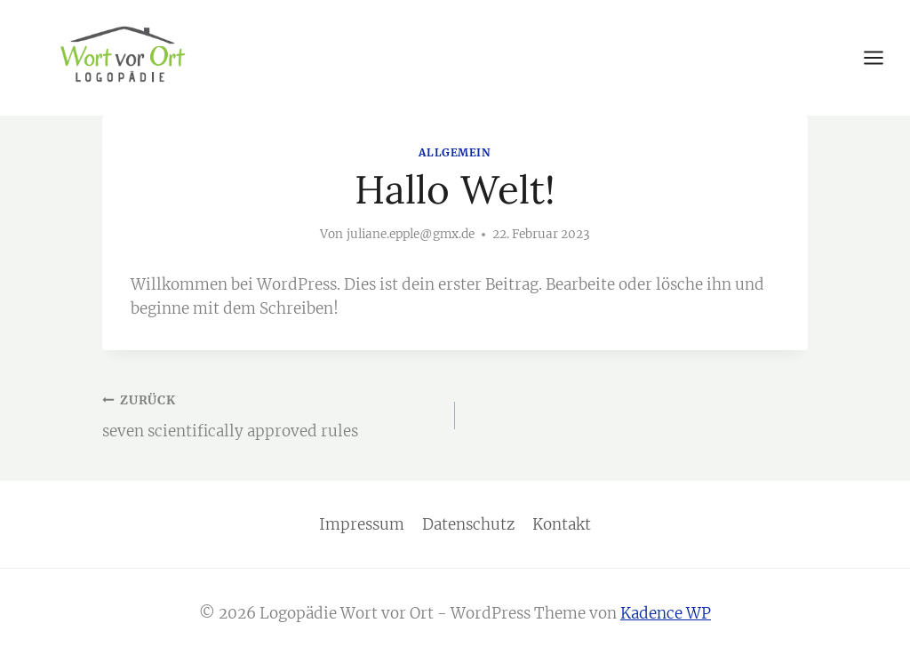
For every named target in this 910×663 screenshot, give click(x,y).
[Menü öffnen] (882, 57)
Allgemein (455, 152)
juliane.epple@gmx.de (411, 234)
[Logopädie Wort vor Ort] (123, 55)
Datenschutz (468, 524)
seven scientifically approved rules (271, 414)
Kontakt (561, 524)
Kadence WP (665, 613)
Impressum (361, 524)
